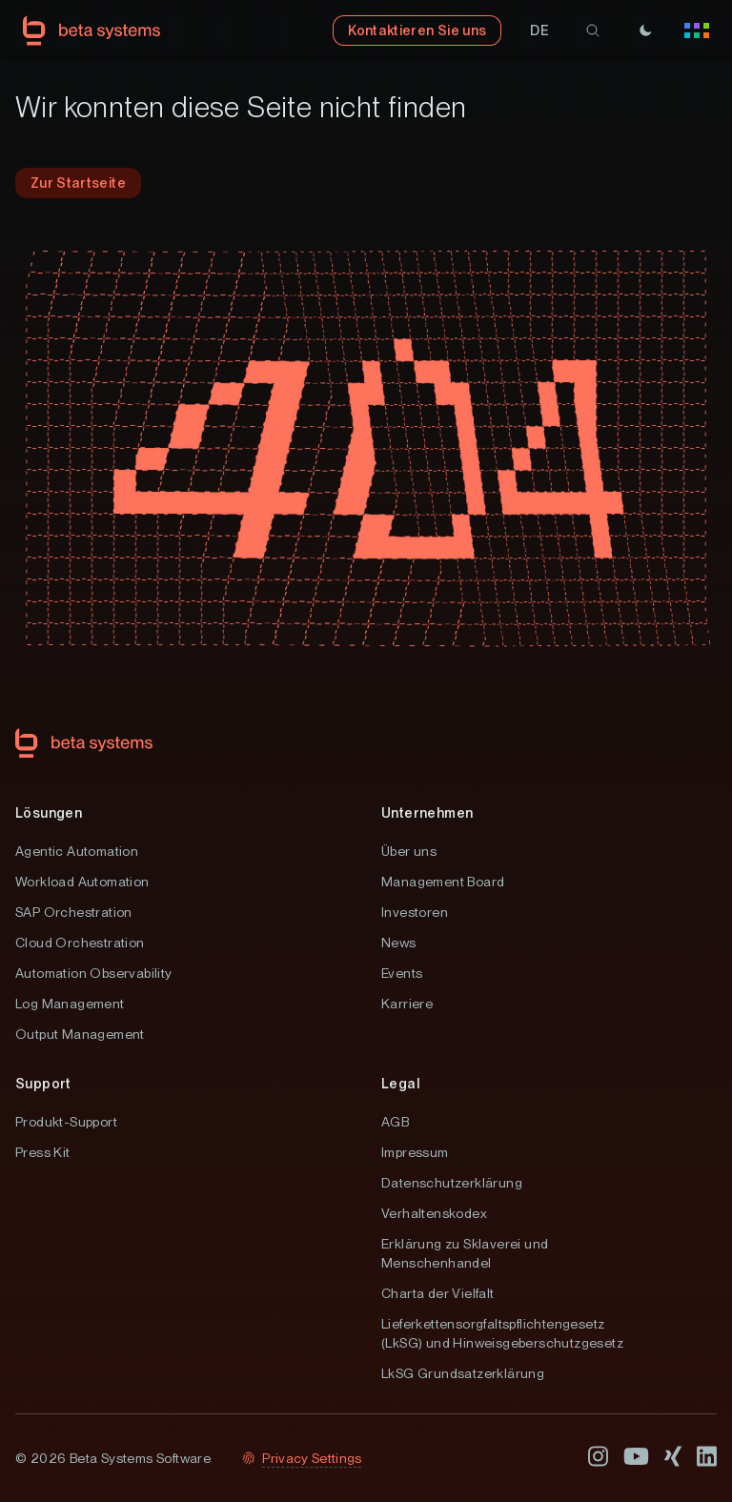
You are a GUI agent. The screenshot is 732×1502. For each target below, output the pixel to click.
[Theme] (645, 30)
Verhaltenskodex (434, 1213)
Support (43, 1083)
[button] (539, 30)
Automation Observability (94, 973)
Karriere (407, 1003)
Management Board (442, 881)
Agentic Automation (76, 851)
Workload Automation (82, 881)
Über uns (409, 851)
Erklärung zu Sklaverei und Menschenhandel (464, 1253)
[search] (593, 30)
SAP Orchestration (73, 912)
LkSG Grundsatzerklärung (462, 1373)
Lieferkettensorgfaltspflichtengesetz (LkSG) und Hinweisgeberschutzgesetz (502, 1333)
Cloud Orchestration (80, 942)
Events (401, 973)
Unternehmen (427, 813)
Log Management (70, 1003)
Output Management (80, 1034)
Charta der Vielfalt (438, 1293)
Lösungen (48, 813)
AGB (395, 1121)
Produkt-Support (66, 1121)
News (399, 942)
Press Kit (43, 1152)
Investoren (414, 912)
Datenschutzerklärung (451, 1182)
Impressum (415, 1152)
